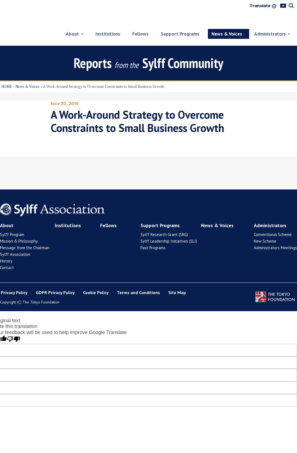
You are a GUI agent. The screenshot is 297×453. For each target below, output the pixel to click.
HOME (6, 72)
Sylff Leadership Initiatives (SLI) (169, 227)
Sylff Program (12, 220)
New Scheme (265, 227)
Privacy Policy (14, 278)
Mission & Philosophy (19, 227)
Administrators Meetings (275, 233)
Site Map (177, 278)
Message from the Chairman (25, 233)
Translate (260, 6)
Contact (7, 253)
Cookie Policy (96, 278)
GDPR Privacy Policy (55, 278)
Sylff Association (15, 240)
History (6, 246)
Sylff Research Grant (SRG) (164, 220)
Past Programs (153, 233)
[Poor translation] (13, 326)
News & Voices (27, 72)
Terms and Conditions (138, 278)
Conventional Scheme (273, 220)
